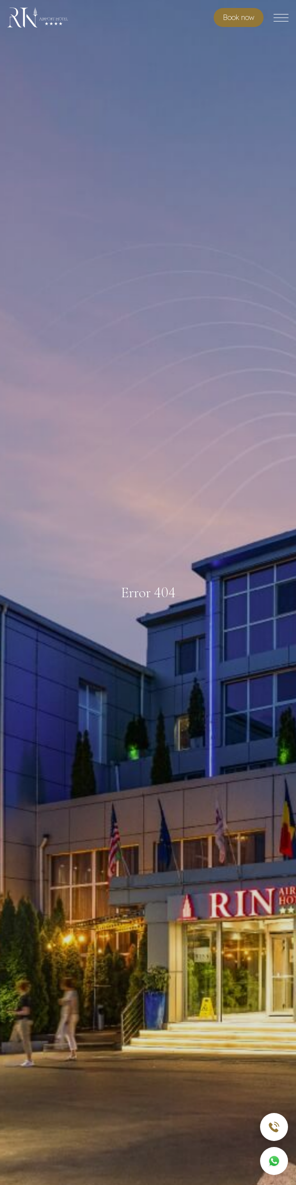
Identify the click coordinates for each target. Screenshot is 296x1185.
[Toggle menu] (281, 18)
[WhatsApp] (274, 1161)
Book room (238, 17)
